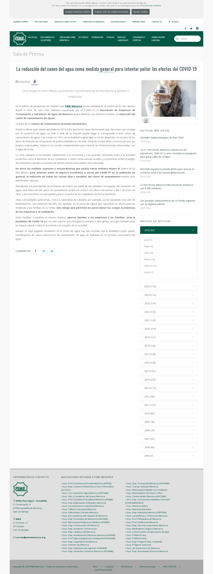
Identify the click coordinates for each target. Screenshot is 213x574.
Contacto (157, 21)
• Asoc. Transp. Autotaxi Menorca (141, 483)
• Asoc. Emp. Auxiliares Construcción (79, 525)
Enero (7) (148, 272)
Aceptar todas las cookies (77, 11)
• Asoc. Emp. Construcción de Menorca (80, 522)
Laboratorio (138, 21)
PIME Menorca (37, 563)
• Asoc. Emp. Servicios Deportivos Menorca (146, 522)
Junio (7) (148, 239)
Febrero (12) (150, 265)
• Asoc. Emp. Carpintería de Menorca (79, 538)
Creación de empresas (94, 21)
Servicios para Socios (65, 21)
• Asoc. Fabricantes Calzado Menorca (79, 509)
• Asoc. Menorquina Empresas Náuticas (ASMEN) (85, 519)
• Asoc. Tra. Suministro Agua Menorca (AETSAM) (84, 490)
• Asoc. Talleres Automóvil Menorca (78, 506)
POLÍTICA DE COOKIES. (151, 5)
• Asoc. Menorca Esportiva (138, 506)
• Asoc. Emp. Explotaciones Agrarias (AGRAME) (84, 545)
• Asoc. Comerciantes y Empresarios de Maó (147, 529)
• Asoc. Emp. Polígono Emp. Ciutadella (143, 538)
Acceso (175, 21)
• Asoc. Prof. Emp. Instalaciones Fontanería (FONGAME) (88, 535)
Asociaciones (41, 21)
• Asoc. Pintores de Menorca (75, 542)
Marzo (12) (149, 259)
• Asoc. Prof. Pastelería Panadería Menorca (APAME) (87, 496)
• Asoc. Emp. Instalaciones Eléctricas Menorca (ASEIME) (88, 532)
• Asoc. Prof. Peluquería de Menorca (143, 516)
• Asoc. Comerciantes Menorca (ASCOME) (145, 493)
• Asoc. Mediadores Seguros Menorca (144, 525)
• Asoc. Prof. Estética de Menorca (141, 519)
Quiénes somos (20, 21)
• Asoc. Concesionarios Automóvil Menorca (82, 503)
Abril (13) (148, 252)
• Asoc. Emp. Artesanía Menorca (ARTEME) (145, 509)
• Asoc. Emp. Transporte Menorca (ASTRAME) (147, 480)
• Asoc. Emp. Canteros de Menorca (78, 529)
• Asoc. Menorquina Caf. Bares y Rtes (143, 490)
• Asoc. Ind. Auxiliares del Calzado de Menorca (84, 512)
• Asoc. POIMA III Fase (135, 532)
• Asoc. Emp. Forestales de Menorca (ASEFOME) (84, 516)
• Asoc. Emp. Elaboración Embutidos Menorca (83, 499)
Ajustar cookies (140, 11)
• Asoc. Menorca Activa (136, 503)
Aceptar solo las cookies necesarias (111, 11)
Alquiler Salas (118, 21)
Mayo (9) (148, 246)
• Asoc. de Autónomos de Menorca (142, 545)
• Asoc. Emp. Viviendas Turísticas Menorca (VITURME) (87, 548)
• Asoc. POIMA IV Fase (136, 535)
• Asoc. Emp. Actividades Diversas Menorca (146, 548)
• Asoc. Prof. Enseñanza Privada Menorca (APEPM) (86, 480)
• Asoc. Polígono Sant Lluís (138, 542)
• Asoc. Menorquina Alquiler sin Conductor (146, 487)
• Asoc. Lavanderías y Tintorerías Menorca (146, 512)
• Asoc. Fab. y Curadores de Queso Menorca (83, 493)
